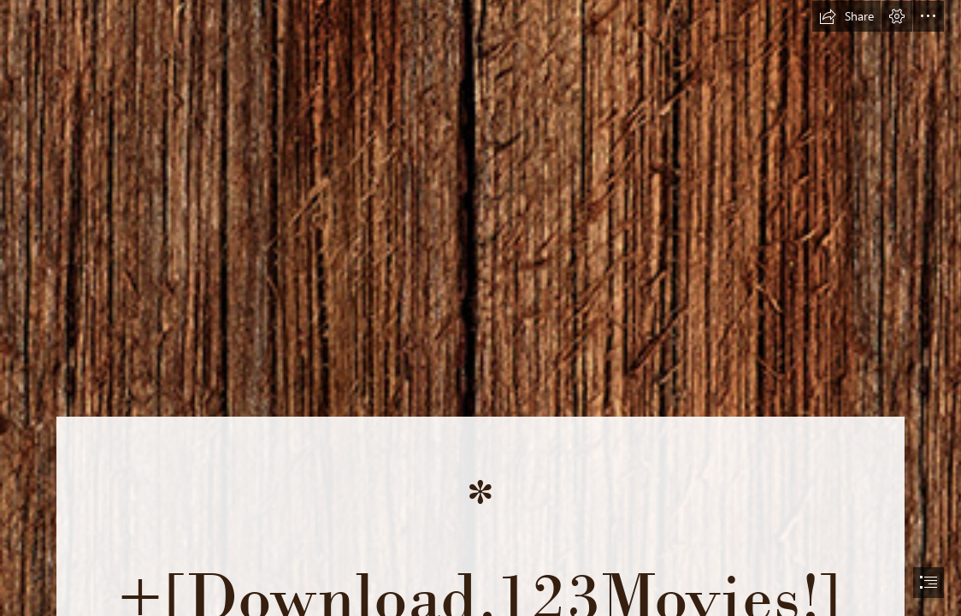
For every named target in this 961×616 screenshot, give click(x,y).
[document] (480, 308)
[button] (846, 16)
